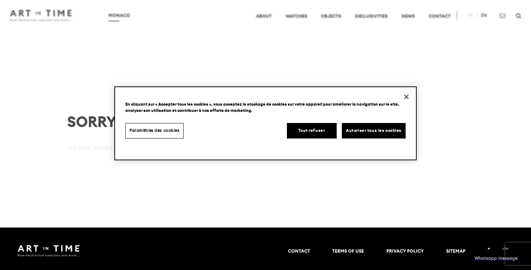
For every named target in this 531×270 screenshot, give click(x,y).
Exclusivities (363, 23)
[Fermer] (406, 97)
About (256, 23)
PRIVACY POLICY (405, 251)
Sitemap (455, 251)
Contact (432, 23)
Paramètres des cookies (154, 131)
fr (462, 23)
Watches (288, 23)
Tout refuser (311, 131)
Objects (323, 23)
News (400, 23)
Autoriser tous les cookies (374, 131)
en (476, 23)
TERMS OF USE (348, 251)
